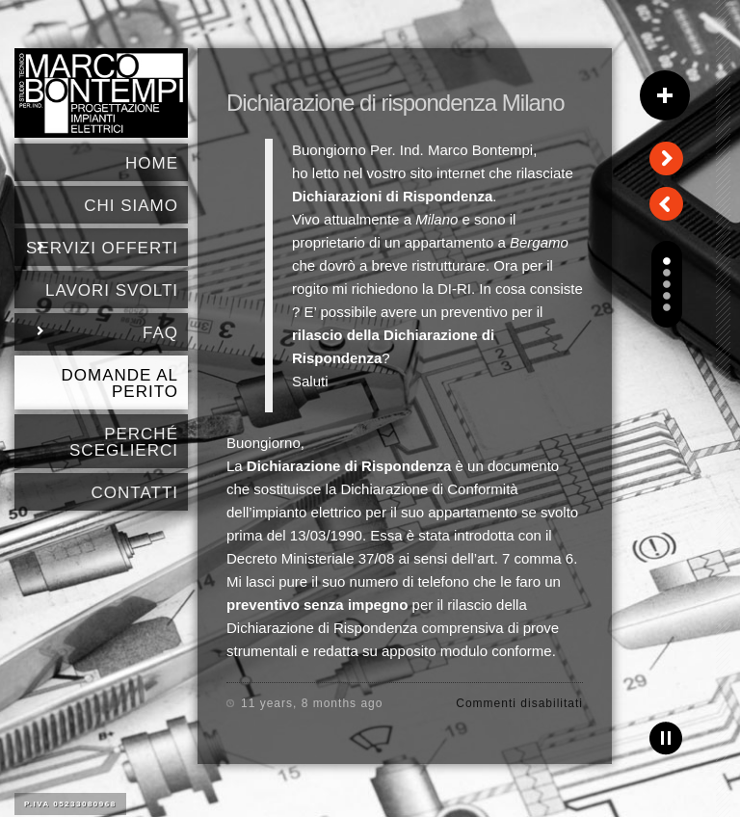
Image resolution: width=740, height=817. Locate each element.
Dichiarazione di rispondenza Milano (395, 103)
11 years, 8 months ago (312, 703)
